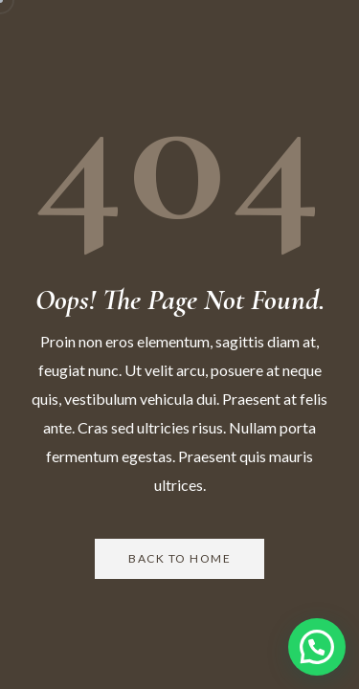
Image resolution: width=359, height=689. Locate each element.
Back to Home (179, 558)
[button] (317, 647)
